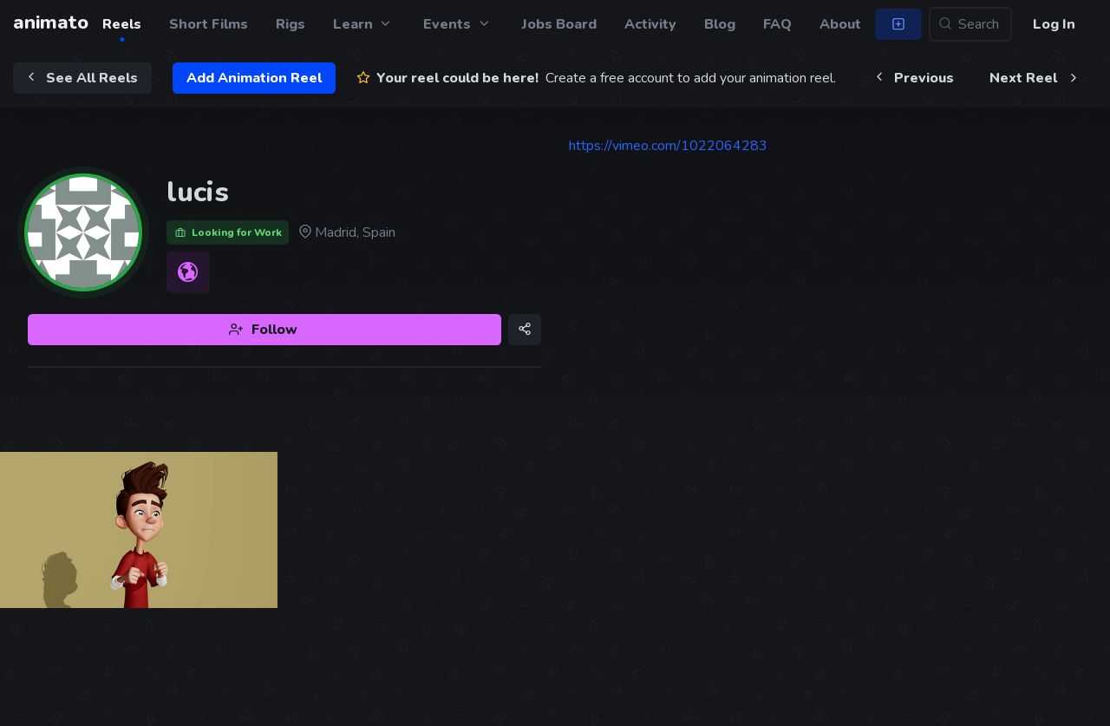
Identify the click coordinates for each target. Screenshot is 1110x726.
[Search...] (970, 24)
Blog (719, 24)
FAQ (777, 24)
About (840, 24)
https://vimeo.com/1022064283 (668, 145)
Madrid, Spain (345, 232)
